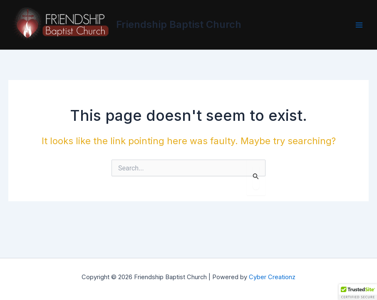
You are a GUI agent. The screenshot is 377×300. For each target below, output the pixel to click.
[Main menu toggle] (359, 25)
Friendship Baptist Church (178, 24)
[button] (358, 292)
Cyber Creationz (272, 277)
